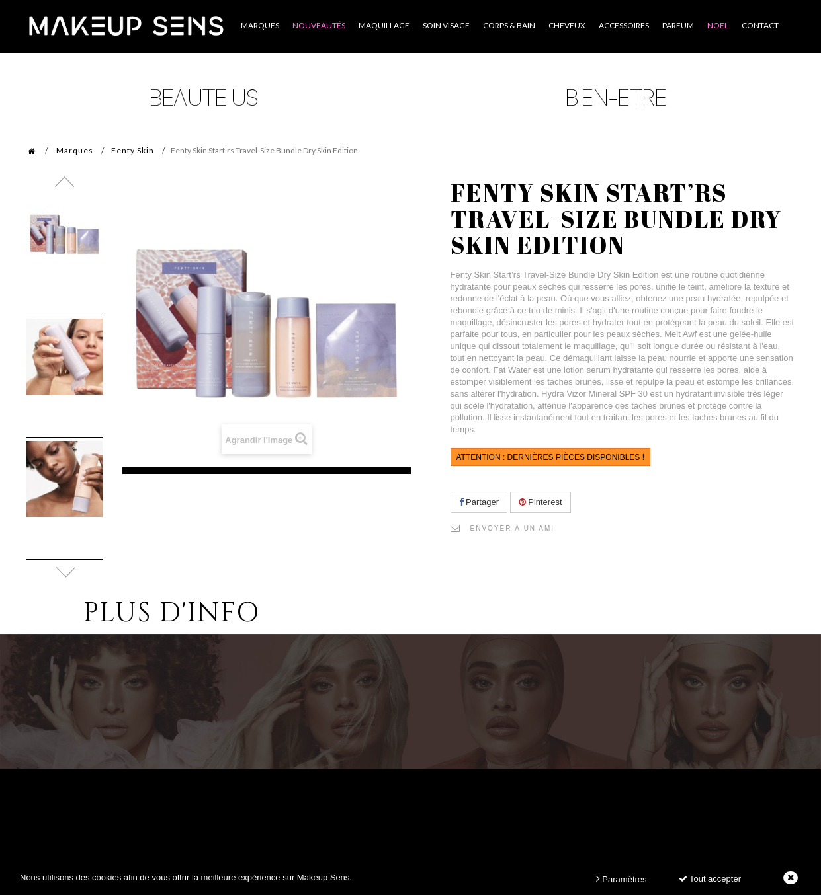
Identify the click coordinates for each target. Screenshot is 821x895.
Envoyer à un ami (512, 528)
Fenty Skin (132, 150)
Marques (74, 150)
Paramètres (621, 878)
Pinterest (540, 502)
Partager (479, 502)
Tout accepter (710, 879)
